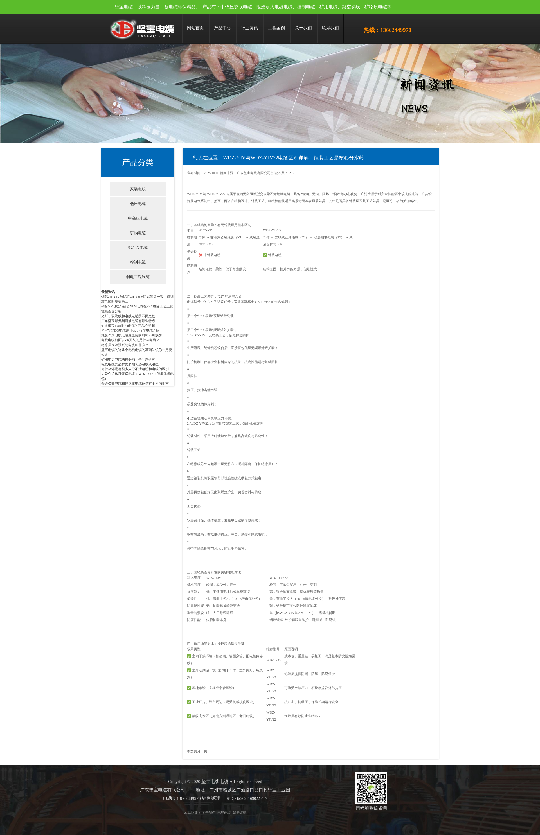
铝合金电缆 (138, 248)
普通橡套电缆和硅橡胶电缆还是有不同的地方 (135, 384)
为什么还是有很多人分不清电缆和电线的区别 (135, 369)
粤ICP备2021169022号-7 (238, 798)
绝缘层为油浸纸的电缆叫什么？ (124, 345)
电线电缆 (215, 813)
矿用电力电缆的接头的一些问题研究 (128, 359)
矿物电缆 (138, 233)
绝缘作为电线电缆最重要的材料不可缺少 (131, 335)
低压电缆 (138, 204)
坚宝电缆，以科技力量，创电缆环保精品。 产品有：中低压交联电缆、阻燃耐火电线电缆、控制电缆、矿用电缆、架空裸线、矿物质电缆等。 (255, 6)
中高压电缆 (138, 218)
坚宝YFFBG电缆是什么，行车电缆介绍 (130, 330)
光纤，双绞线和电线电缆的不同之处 (128, 316)
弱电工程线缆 (138, 277)
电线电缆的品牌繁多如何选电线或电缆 (130, 364)
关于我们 (199, 813)
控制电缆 (138, 262)
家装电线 (138, 189)
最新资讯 (108, 292)
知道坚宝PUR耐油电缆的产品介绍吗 (128, 326)
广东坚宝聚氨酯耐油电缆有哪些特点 (128, 321)
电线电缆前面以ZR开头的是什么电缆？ (130, 340)
